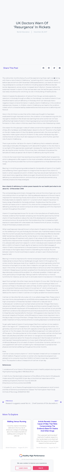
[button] (43, 68)
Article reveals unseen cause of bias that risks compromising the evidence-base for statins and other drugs (47, 426)
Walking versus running (16, 422)
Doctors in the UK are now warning (23, 119)
